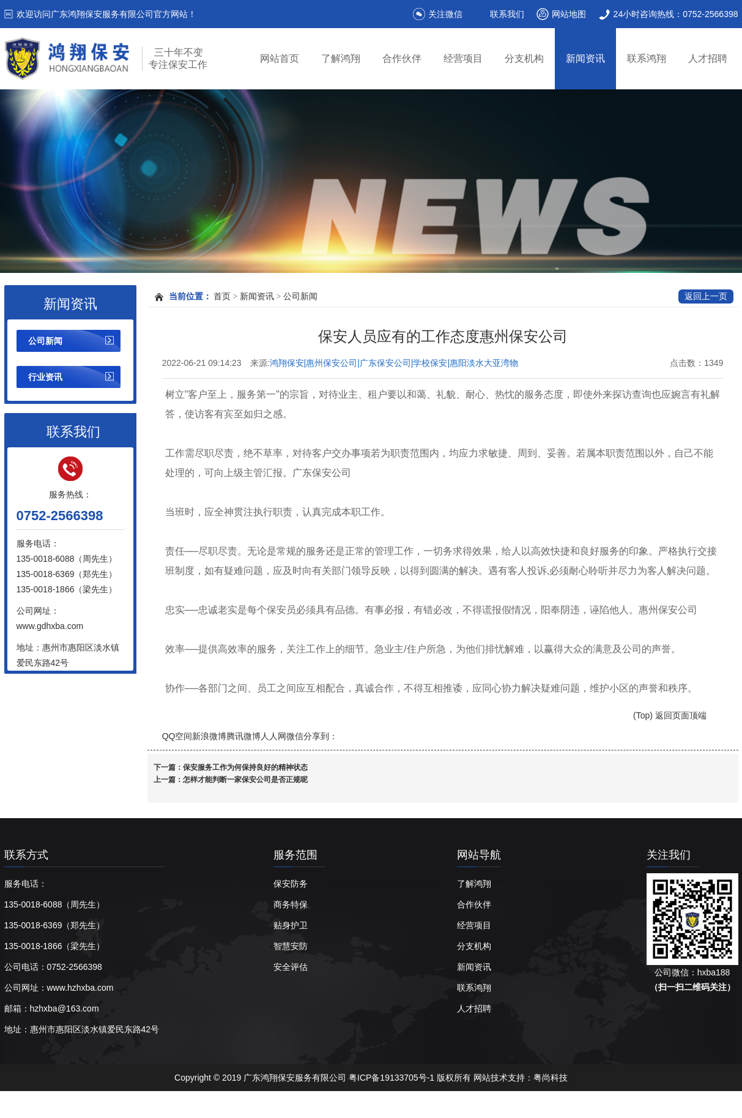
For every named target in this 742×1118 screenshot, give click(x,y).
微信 (294, 736)
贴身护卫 (290, 925)
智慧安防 (290, 946)
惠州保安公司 (220, 1104)
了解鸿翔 (340, 58)
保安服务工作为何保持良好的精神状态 (245, 767)
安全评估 (290, 967)
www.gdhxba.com (50, 626)
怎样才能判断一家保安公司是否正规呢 (245, 779)
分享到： (320, 736)
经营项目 (463, 58)
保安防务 (290, 884)
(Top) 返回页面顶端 (670, 715)
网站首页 (279, 58)
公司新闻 (45, 341)
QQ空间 (177, 736)
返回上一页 (705, 296)
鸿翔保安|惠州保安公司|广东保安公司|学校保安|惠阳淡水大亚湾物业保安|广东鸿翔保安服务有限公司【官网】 (394, 363)
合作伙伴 (401, 58)
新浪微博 (209, 736)
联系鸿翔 (646, 58)
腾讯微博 (243, 736)
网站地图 (569, 14)
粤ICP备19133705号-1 (393, 1078)
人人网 (273, 736)
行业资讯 (45, 377)
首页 (222, 296)
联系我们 (507, 14)
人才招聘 (707, 58)
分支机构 (524, 58)
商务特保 (290, 904)
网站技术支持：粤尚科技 (520, 1078)
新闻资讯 (585, 58)
